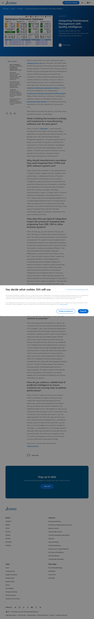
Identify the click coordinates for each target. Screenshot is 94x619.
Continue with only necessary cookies (77, 289)
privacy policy (63, 304)
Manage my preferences (66, 311)
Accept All (83, 311)
